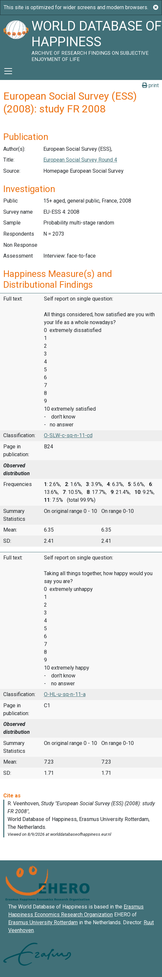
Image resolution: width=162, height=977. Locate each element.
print (150, 85)
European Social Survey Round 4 (80, 160)
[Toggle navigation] (8, 71)
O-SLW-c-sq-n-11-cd (68, 435)
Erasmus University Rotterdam (43, 922)
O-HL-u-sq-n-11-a (65, 694)
